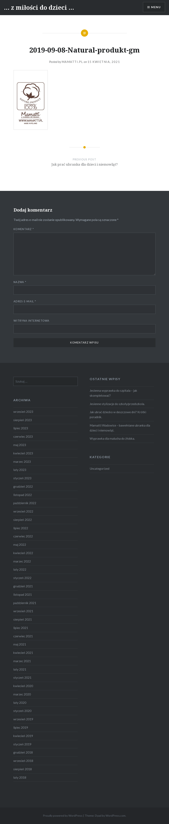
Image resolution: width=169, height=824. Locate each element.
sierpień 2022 (22, 519)
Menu (156, 7)
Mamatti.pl (72, 61)
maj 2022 (19, 544)
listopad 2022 (22, 495)
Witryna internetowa (32, 320)
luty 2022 (19, 569)
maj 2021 (19, 644)
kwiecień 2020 (23, 686)
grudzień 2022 (23, 486)
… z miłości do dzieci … (39, 7)
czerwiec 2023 (23, 436)
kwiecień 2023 (23, 453)
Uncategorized (99, 468)
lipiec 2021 (20, 628)
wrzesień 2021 (23, 611)
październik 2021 (24, 603)
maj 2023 (19, 445)
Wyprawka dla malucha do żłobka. (112, 438)
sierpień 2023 (22, 420)
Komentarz (24, 229)
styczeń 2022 (22, 578)
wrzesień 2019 (23, 719)
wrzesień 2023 (23, 411)
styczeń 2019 (22, 744)
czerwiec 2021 (23, 636)
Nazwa (20, 282)
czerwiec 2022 (23, 536)
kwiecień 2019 (23, 736)
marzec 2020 (22, 694)
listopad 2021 (22, 594)
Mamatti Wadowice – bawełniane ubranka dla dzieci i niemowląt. (120, 428)
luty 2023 (19, 470)
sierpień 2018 (22, 769)
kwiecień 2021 (23, 652)
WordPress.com (115, 815)
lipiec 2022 (20, 528)
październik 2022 (24, 503)
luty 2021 (19, 669)
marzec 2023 (22, 461)
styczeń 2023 (22, 478)
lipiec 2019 (20, 727)
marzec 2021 (22, 661)
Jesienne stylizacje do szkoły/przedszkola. (117, 404)
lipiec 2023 (20, 428)
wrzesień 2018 (23, 760)
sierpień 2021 (22, 619)
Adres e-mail (25, 301)
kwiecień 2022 (23, 553)
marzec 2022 (22, 561)
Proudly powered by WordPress (63, 815)
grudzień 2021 (23, 586)
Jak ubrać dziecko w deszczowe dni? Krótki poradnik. (118, 414)
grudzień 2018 (23, 752)
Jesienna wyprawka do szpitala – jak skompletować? (113, 393)
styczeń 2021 (22, 677)
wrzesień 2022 (23, 511)
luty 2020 (19, 702)
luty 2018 (19, 777)
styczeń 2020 (22, 711)
